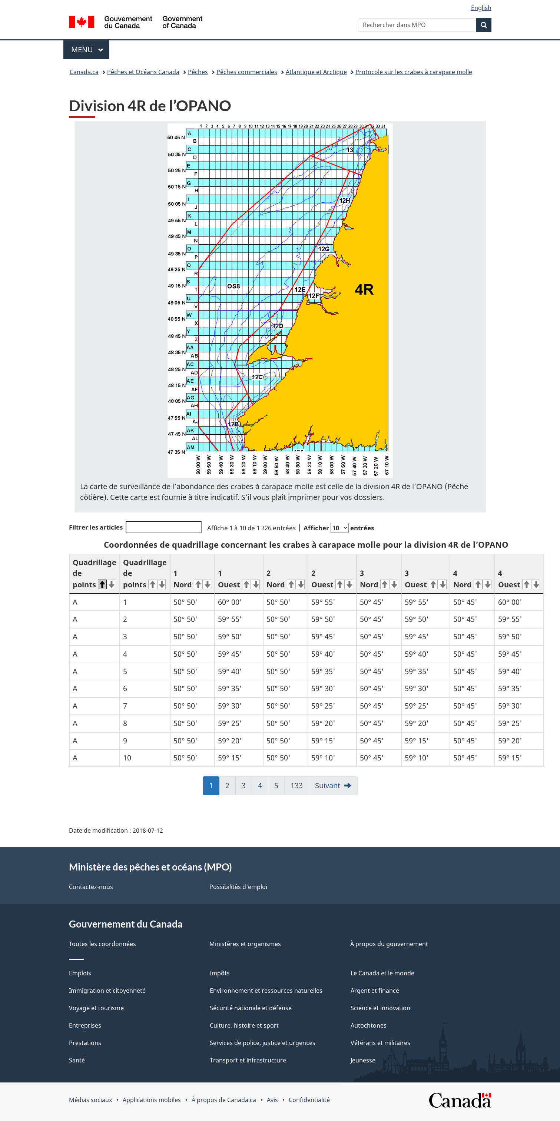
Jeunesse (363, 1060)
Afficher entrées (339, 528)
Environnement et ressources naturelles (266, 990)
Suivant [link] (327, 785)
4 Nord (472, 579)
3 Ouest (426, 579)
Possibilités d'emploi (238, 887)
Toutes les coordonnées (102, 944)
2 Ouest (332, 579)
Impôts (220, 973)
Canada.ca (84, 72)
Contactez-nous (91, 887)
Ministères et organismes (245, 944)
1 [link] (214, 787)
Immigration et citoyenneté (107, 990)
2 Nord (285, 579)
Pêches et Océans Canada (143, 72)
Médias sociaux (90, 1100)
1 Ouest (239, 579)
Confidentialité (309, 1100)
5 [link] (279, 787)
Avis (272, 1100)
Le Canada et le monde (382, 973)
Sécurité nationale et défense (251, 1008)
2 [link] (230, 787)
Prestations (85, 1043)
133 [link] (299, 787)
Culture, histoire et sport (244, 1025)
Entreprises (85, 1025)
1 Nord (192, 579)
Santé (77, 1060)
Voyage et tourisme (96, 1008)
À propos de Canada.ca (224, 1100)
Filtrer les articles (135, 527)
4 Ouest (519, 579)
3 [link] (247, 787)
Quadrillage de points (94, 573)
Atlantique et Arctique (316, 72)
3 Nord (379, 579)
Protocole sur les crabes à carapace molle (413, 72)
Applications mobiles (152, 1100)
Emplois (80, 973)
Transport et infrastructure (248, 1060)
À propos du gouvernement (389, 944)
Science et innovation (380, 1008)
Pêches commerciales (246, 72)
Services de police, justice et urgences (262, 1043)
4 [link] (263, 787)
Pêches (198, 72)
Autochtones (369, 1025)
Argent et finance (375, 990)
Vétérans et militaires (380, 1043)
